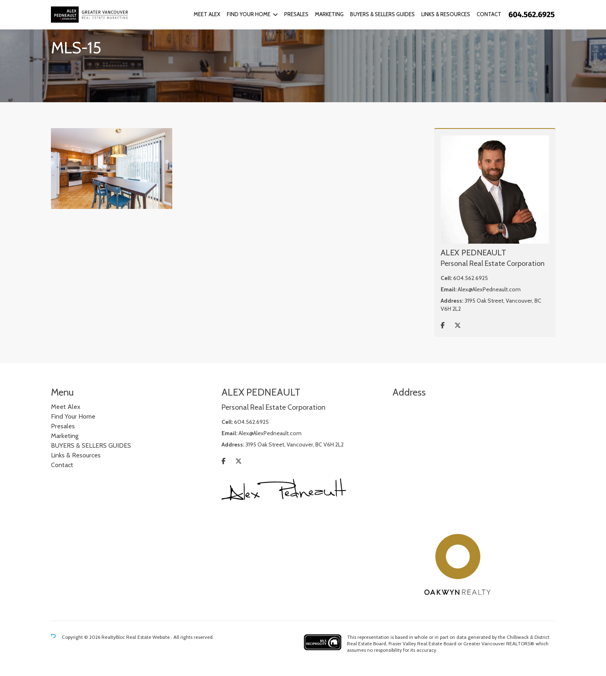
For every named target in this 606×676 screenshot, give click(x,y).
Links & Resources (445, 14)
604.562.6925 (470, 278)
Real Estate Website (148, 637)
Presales (296, 14)
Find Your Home (248, 14)
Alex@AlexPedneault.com (489, 289)
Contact (489, 14)
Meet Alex (207, 14)
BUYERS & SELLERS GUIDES (382, 14)
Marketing (329, 14)
